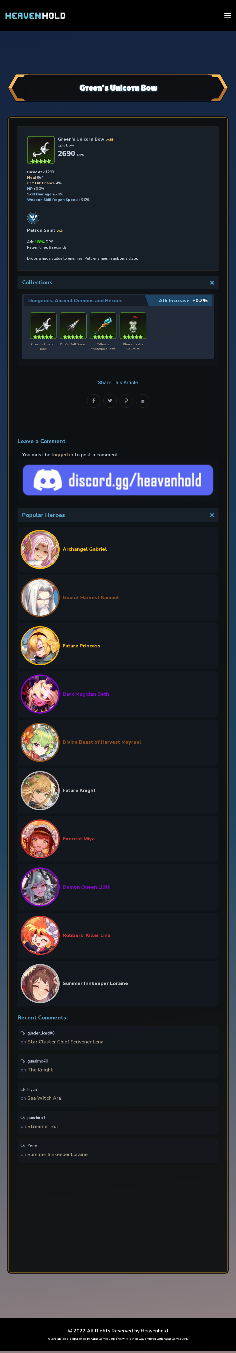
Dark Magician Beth (86, 694)
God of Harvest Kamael (91, 597)
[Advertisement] (118, 51)
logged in (62, 454)
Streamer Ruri (43, 1127)
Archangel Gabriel (85, 549)
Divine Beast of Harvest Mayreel (102, 742)
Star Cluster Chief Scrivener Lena (65, 1042)
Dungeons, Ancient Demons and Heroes (76, 300)
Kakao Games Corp (103, 1341)
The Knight (40, 1070)
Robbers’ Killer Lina (86, 935)
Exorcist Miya (79, 838)
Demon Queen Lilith (87, 886)
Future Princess (81, 645)
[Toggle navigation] (227, 15)
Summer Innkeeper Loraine (95, 983)
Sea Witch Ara (44, 1099)
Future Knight (79, 790)
